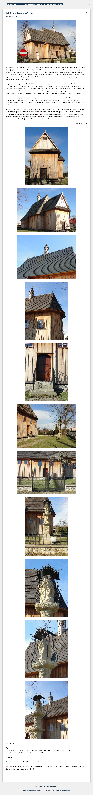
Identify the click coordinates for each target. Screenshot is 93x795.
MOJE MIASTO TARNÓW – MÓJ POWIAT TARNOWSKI (35, 4)
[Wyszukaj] (89, 5)
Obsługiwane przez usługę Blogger (46, 787)
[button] (86, 13)
